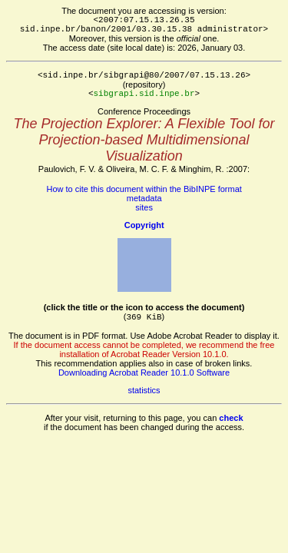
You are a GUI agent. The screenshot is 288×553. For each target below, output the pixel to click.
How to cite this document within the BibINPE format (144, 189)
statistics (143, 390)
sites (144, 207)
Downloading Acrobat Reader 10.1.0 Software (144, 372)
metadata (144, 198)
